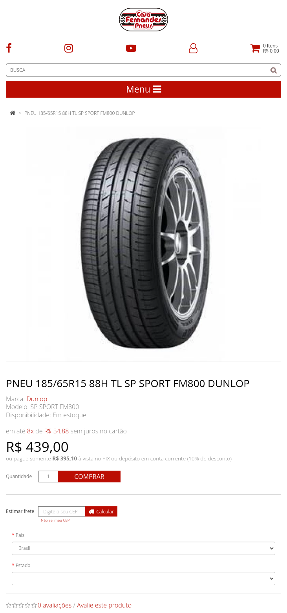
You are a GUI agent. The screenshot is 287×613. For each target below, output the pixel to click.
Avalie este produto (104, 605)
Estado (23, 565)
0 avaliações (55, 605)
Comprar (89, 476)
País (20, 535)
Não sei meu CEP (55, 520)
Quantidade (19, 476)
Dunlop (37, 399)
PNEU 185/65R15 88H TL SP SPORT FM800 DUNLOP (79, 113)
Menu (143, 89)
